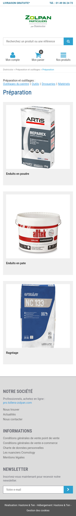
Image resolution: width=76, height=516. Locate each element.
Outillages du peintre (16, 84)
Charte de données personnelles (23, 447)
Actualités (9, 414)
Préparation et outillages (28, 69)
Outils (35, 84)
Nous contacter (12, 419)
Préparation (48, 69)
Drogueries (49, 84)
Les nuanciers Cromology (19, 452)
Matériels (64, 84)
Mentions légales (14, 457)
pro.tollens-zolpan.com (17, 402)
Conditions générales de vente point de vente (31, 438)
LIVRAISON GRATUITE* (16, 2)
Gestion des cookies (38, 510)
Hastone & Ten (26, 505)
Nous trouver (11, 409)
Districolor (38, 22)
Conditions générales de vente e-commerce (30, 443)
